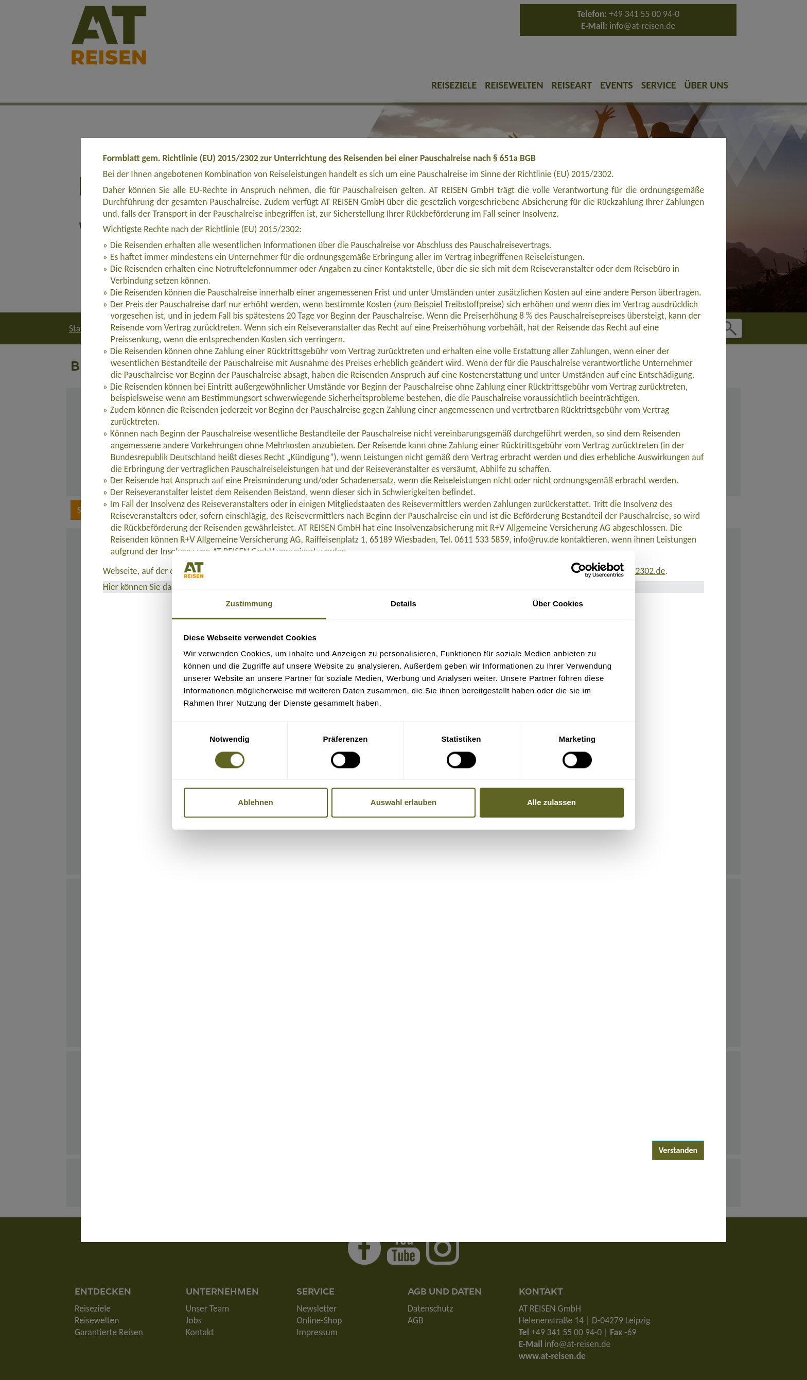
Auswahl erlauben (403, 802)
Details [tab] (403, 604)
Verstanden (678, 1150)
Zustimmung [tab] (249, 604)
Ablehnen (255, 802)
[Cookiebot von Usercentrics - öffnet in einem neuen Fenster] (579, 570)
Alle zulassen (551, 802)
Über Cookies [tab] (558, 604)
